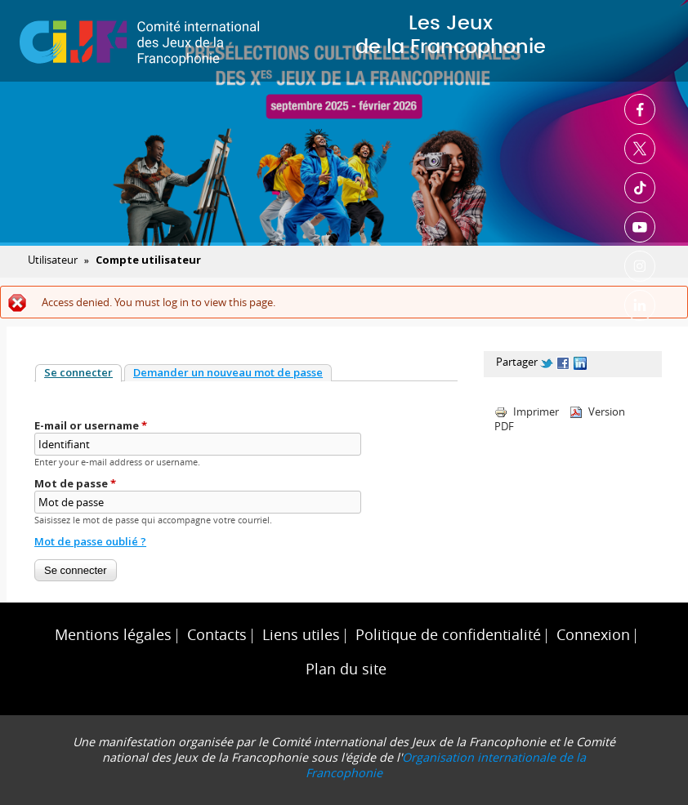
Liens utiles (301, 634)
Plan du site (346, 669)
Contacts (217, 634)
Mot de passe (75, 483)
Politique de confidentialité (448, 634)
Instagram (639, 266)
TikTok (639, 187)
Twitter (639, 148)
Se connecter (83, 372)
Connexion (593, 634)
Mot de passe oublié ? (90, 541)
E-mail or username (90, 425)
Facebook (639, 109)
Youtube (639, 226)
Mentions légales (113, 634)
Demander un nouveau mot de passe (228, 372)
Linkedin (639, 305)
